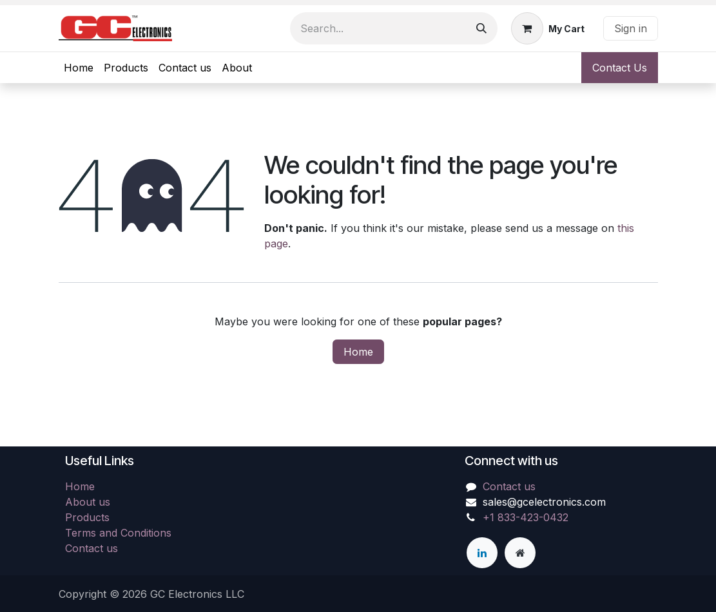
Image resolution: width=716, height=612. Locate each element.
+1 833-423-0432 (525, 517)
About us (87, 501)
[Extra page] (520, 552)
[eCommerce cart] (547, 28)
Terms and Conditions (118, 532)
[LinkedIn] (482, 552)
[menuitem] (79, 68)
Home (358, 351)
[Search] (481, 28)
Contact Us (619, 67)
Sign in (630, 28)
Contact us (91, 548)
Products (87, 517)
